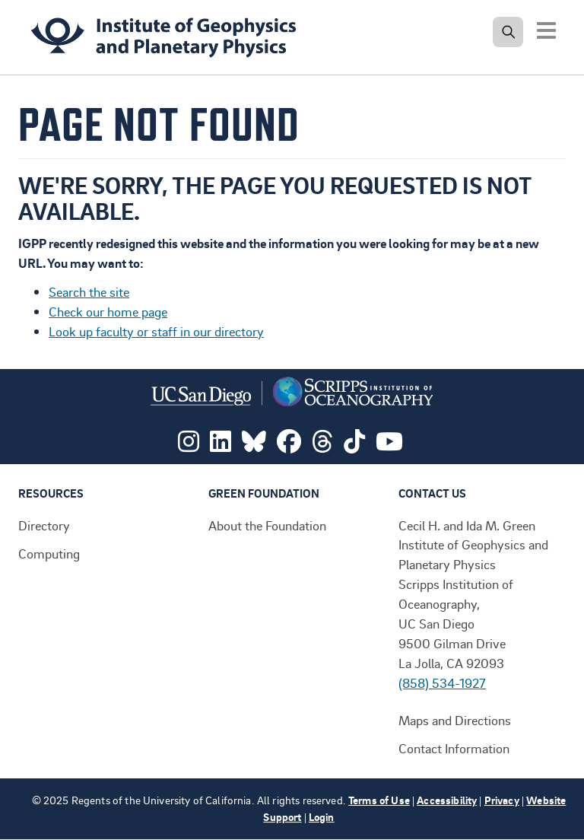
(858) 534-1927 (442, 682)
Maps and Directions (454, 719)
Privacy (501, 800)
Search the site (89, 291)
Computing (49, 553)
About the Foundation (267, 525)
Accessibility (447, 800)
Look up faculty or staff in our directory (156, 331)
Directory (44, 525)
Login (322, 817)
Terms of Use (379, 800)
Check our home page (108, 311)
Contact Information (453, 748)
